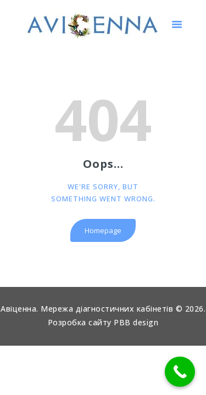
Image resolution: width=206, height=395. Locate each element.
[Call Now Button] (180, 372)
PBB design (136, 322)
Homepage (103, 230)
